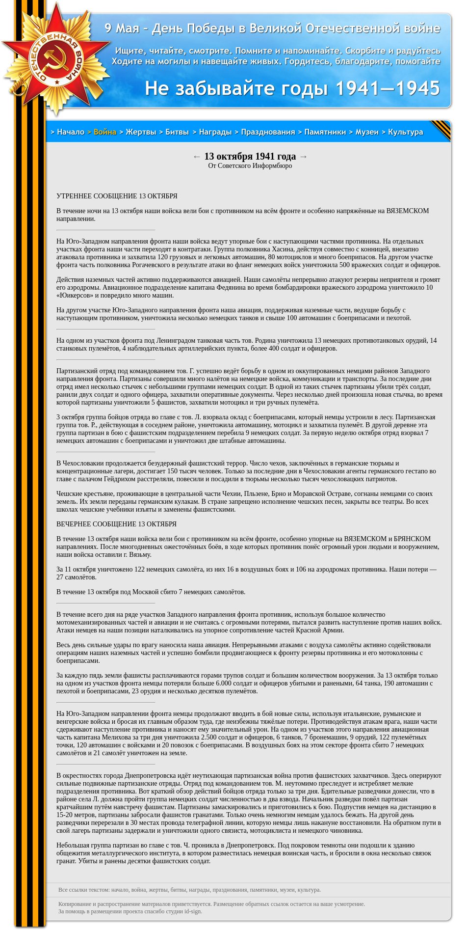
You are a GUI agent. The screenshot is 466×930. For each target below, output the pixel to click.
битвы (178, 889)
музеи (287, 889)
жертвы (158, 889)
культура (309, 889)
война (138, 889)
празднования (229, 889)
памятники (263, 889)
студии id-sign (183, 911)
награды (199, 889)
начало (120, 889)
